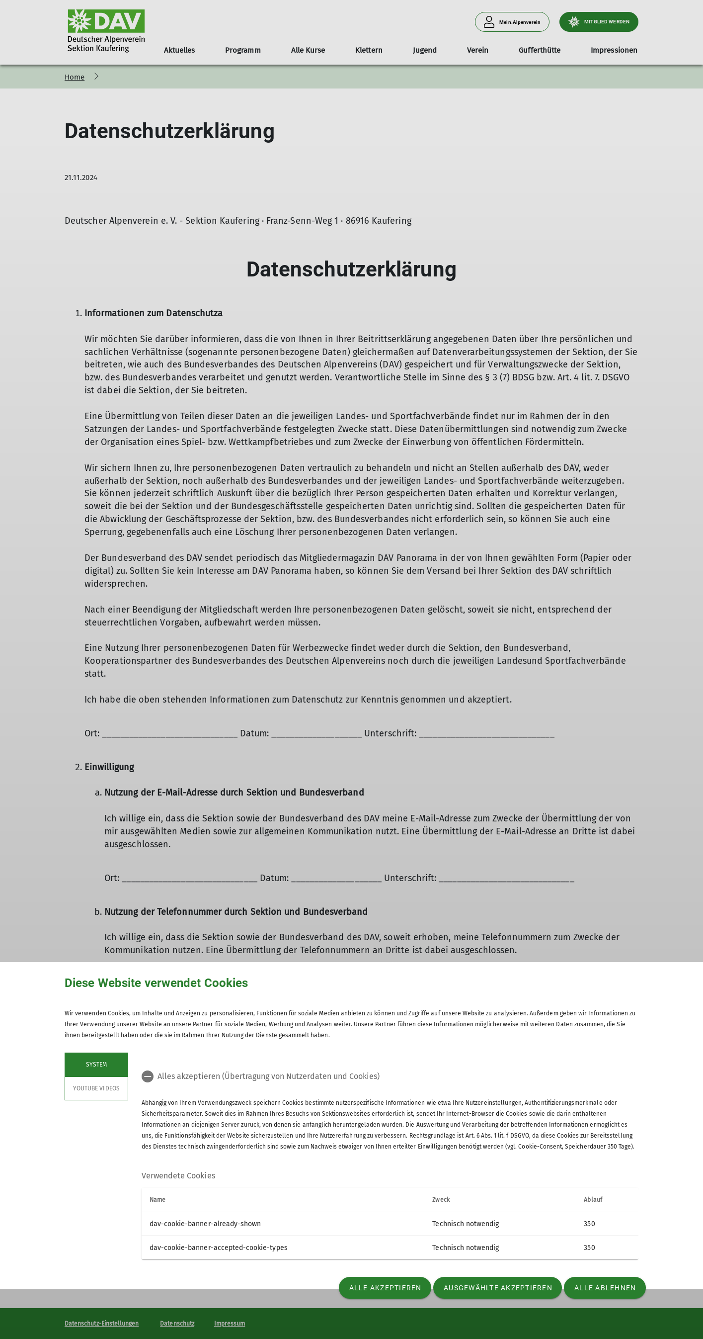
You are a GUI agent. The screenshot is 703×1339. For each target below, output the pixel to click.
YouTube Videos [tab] (96, 1088)
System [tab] (96, 1064)
